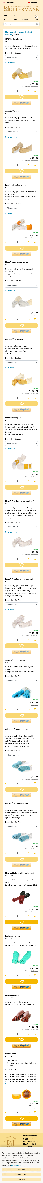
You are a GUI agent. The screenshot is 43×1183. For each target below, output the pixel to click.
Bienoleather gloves (13, 418)
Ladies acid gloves (12, 936)
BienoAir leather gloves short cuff (19, 501)
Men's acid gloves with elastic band (19, 873)
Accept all (21, 1170)
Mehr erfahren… (11, 63)
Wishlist (25, 18)
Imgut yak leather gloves (15, 185)
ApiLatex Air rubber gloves (16, 803)
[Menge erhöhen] (29, 91)
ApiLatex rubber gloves (15, 660)
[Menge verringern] (6, 91)
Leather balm (10, 1054)
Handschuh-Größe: (13, 53)
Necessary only (21, 1174)
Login (15, 18)
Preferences (21, 1179)
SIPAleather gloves (13, 39)
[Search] (37, 24)
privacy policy (16, 1165)
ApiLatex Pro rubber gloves (16, 729)
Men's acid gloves (12, 995)
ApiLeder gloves (12, 111)
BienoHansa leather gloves (16, 262)
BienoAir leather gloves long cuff (19, 579)
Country (33, 2)
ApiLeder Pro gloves (14, 339)
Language (9, 2)
